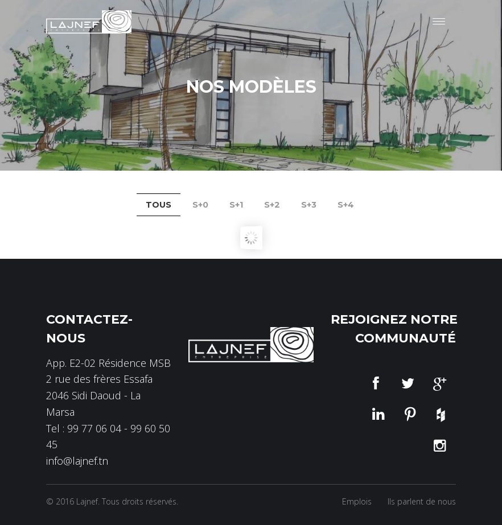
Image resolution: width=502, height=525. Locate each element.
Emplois (357, 501)
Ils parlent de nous (422, 501)
